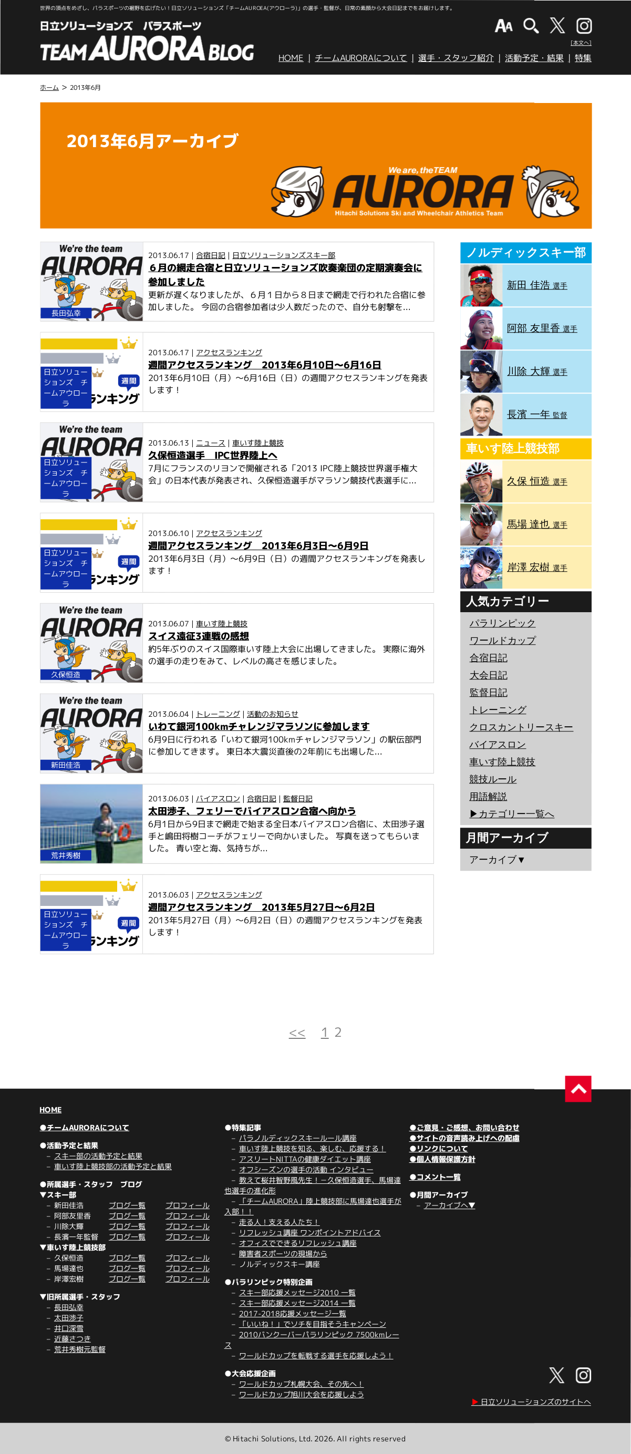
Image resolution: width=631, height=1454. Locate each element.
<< (297, 1032)
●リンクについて (438, 1148)
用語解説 (488, 796)
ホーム (49, 87)
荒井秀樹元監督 (80, 1349)
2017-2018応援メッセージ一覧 (292, 1313)
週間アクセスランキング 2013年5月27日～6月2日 (261, 907)
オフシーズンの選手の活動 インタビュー (306, 1169)
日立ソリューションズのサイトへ (531, 1402)
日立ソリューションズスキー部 (283, 255)
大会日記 (489, 675)
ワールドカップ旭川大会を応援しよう (301, 1394)
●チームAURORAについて (84, 1127)
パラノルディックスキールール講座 (298, 1138)
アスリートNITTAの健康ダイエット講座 (305, 1159)
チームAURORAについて (361, 58)
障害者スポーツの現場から (283, 1254)
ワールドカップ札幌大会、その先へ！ (301, 1384)
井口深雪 (69, 1328)
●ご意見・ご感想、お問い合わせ (464, 1127)
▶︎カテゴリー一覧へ (511, 814)
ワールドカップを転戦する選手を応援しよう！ (316, 1355)
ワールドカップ (503, 640)
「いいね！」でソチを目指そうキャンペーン (312, 1324)
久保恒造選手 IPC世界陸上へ (212, 455)
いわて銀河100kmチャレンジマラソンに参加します (259, 726)
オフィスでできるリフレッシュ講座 (298, 1243)
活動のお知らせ (272, 714)
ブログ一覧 (127, 1205)
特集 (583, 58)
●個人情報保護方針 (442, 1159)
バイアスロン (218, 798)
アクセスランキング (229, 352)
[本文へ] (581, 42)
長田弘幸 (69, 1307)
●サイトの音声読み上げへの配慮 (464, 1138)
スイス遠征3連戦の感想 (198, 636)
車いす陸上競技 (258, 443)
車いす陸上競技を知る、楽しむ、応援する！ (312, 1148)
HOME (291, 58)
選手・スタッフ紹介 (456, 58)
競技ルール (492, 779)
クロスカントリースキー (521, 727)
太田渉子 (69, 1318)
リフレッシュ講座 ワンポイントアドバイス (310, 1233)
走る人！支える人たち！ (279, 1222)
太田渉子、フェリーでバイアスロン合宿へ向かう (252, 811)
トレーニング (218, 714)
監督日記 (298, 798)
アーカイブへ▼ (449, 1205)
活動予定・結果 (534, 58)
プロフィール (187, 1205)
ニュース (210, 443)
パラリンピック (503, 623)
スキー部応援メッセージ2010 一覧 (297, 1292)
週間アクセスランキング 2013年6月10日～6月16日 (264, 365)
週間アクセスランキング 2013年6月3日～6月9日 (258, 545)
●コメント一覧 (435, 1177)
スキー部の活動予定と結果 (98, 1156)
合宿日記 (210, 255)
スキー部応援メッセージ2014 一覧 (297, 1303)
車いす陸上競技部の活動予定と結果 (113, 1166)
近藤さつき (72, 1339)
